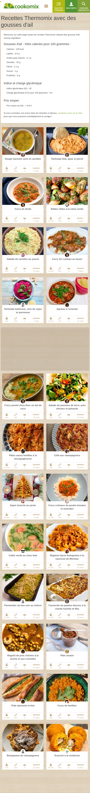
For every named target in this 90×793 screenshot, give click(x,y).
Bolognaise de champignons (23, 755)
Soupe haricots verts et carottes (23, 159)
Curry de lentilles (67, 705)
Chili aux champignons (67, 455)
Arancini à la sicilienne (67, 755)
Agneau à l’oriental (67, 309)
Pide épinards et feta (22, 705)
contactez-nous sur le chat (70, 113)
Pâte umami (67, 655)
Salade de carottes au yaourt (23, 259)
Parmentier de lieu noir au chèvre (23, 605)
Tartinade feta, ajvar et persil (67, 159)
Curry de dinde (23, 209)
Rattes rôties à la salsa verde (67, 209)
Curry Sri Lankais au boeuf (67, 259)
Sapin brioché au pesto (23, 505)
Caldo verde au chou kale (23, 555)
